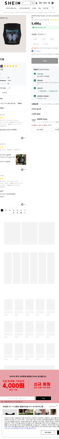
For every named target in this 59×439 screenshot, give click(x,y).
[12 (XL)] (46, 44)
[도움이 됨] (22, 138)
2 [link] (5, 210)
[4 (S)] (43, 39)
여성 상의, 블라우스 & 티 (27, 12)
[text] (21, 159)
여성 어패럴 (10, 12)
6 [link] (21, 210)
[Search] (32, 3)
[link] (45, 3)
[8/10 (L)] (35, 44)
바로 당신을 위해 (24, 8)
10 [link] (21, 213)
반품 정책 (40, 80)
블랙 (9, 150)
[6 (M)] (52, 39)
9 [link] (17, 213)
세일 (39, 8)
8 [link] (13, 213)
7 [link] (24, 210)
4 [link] (13, 210)
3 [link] (9, 210)
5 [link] (17, 210)
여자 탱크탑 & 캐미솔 (41, 12)
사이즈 (38, 34)
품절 (45, 61)
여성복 (17, 12)
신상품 (34, 8)
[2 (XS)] (35, 39)
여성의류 (45, 8)
